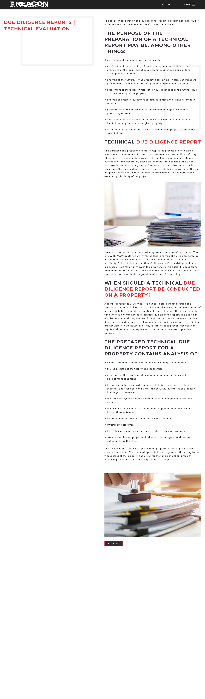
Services (113, 544)
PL (162, 4)
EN (168, 4)
